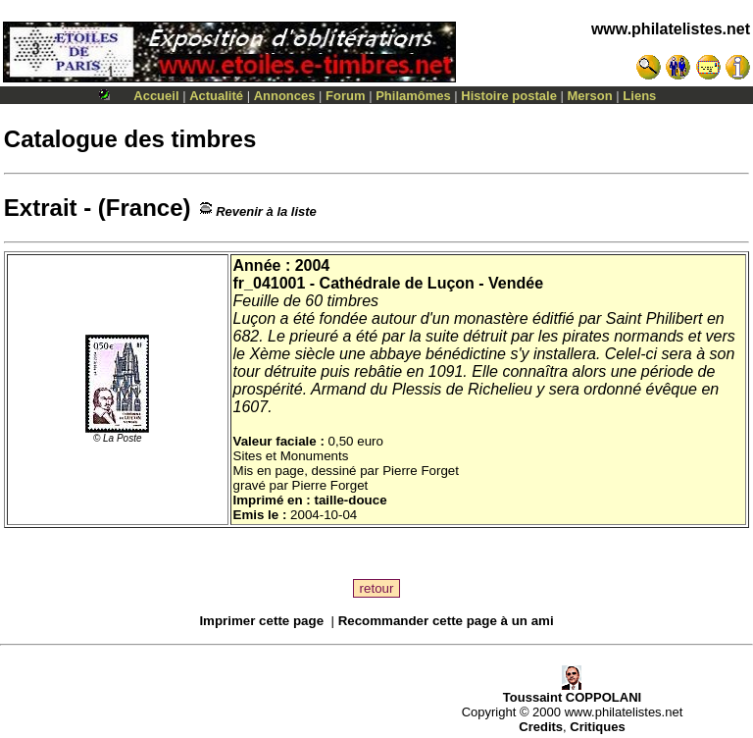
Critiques (597, 726)
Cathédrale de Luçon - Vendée (432, 283)
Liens (639, 95)
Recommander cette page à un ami (446, 620)
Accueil (155, 95)
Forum (345, 95)
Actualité (216, 95)
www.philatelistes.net (670, 29)
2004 (312, 265)
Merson (590, 95)
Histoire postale (509, 95)
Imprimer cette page (261, 620)
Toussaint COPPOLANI (572, 691)
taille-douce (350, 500)
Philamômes (413, 95)
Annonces (285, 95)
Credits (541, 726)
